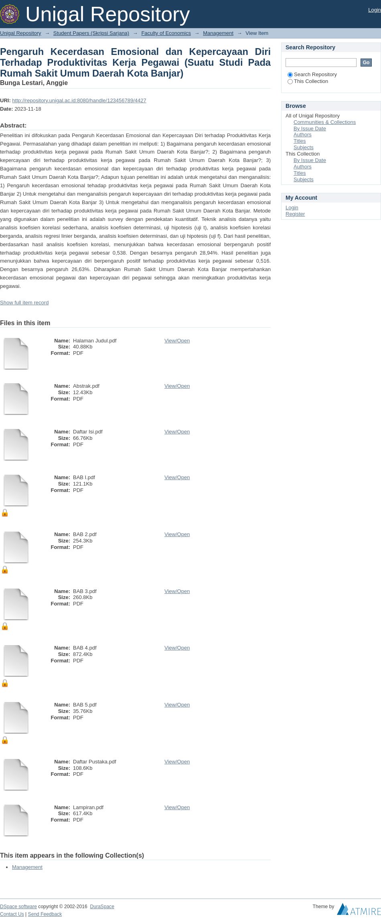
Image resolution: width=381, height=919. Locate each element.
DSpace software (18, 906)
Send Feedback (45, 914)
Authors (303, 135)
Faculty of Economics (166, 33)
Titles (300, 141)
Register (295, 214)
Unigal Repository (20, 33)
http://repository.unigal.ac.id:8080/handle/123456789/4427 (79, 100)
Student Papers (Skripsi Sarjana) (91, 33)
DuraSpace (102, 906)
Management (218, 33)
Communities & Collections (325, 122)
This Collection (308, 81)
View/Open (177, 341)
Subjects (304, 147)
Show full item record (24, 303)
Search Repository (312, 74)
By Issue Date (310, 129)
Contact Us (12, 914)
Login (374, 10)
